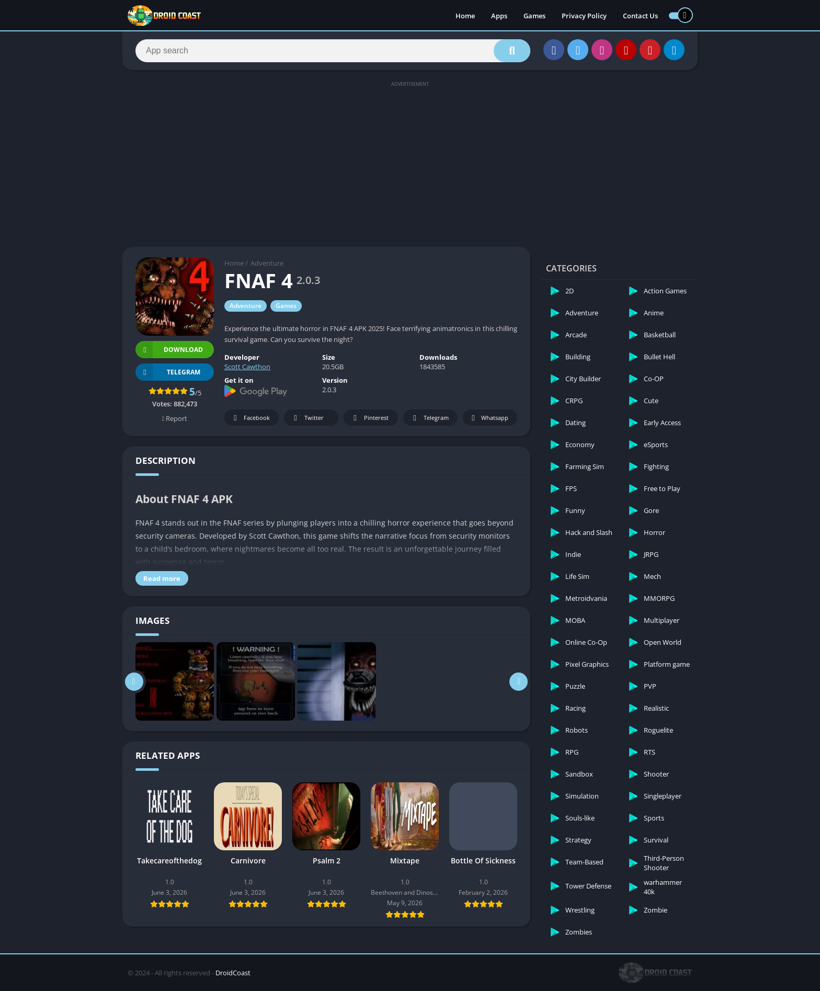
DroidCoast (232, 972)
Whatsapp (488, 418)
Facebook (250, 418)
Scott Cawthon (247, 366)
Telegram (429, 418)
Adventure (266, 263)
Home (465, 15)
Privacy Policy (584, 15)
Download (169, 349)
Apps (499, 15)
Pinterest (369, 418)
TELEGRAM (167, 372)
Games (534, 15)
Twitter (307, 418)
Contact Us (640, 15)
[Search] (332, 50)
